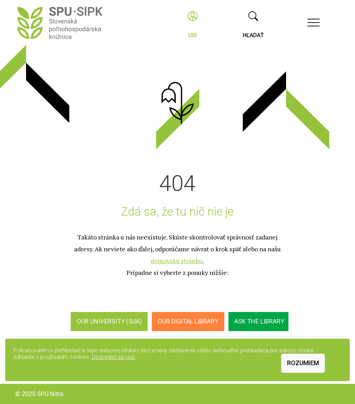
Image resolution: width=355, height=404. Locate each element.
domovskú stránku (176, 260)
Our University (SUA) (109, 321)
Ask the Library (259, 321)
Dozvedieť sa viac (113, 357)
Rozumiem (303, 363)
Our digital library (188, 321)
